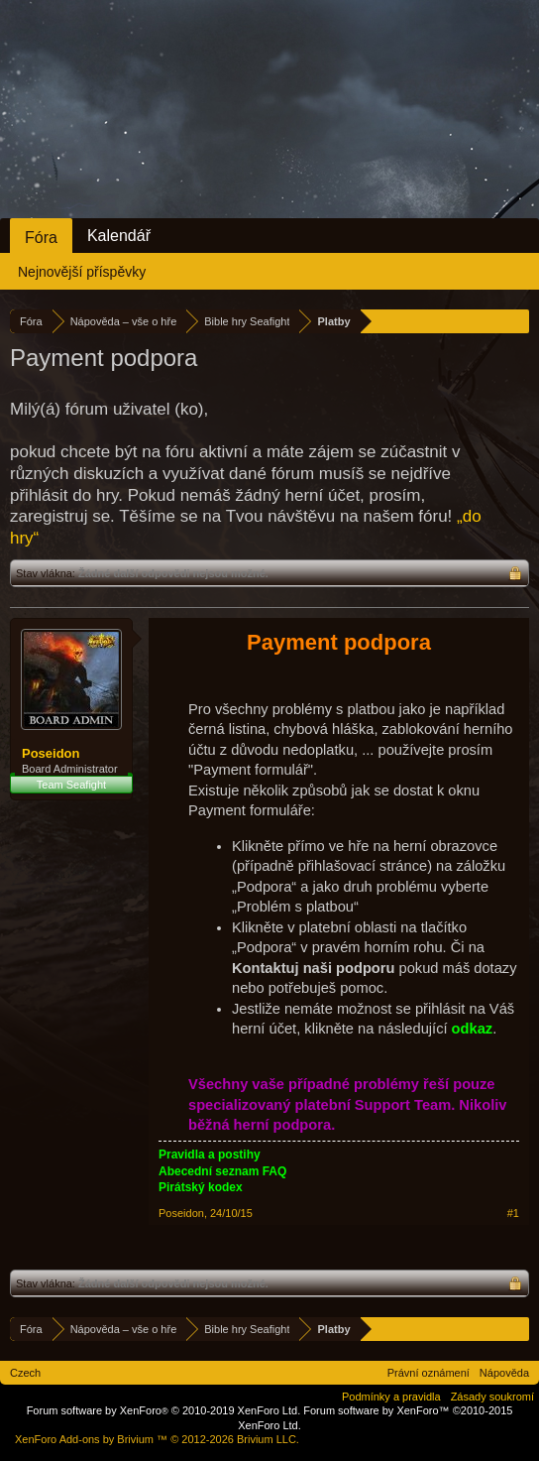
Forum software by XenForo (164, 1410)
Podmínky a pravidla (391, 1396)
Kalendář (119, 235)
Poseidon (51, 753)
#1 (513, 1213)
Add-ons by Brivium (157, 1439)
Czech (25, 1373)
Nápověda (504, 1373)
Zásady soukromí (492, 1396)
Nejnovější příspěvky (82, 272)
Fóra (41, 237)
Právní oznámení (428, 1373)
